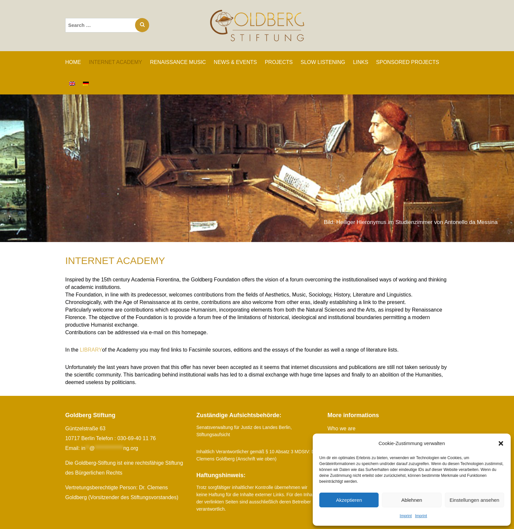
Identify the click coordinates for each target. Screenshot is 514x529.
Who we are (341, 428)
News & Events (235, 62)
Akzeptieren (349, 500)
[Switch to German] (86, 83)
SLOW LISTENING (323, 62)
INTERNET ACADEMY (115, 62)
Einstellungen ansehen (474, 500)
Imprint (406, 516)
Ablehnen (411, 500)
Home (73, 62)
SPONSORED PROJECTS (407, 62)
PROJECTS (279, 62)
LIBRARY (91, 350)
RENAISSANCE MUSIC (178, 62)
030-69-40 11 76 (136, 438)
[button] (501, 443)
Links (360, 62)
